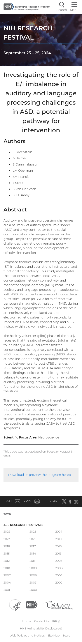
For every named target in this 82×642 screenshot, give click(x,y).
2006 (33, 575)
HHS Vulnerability (41, 628)
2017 (33, 546)
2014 (33, 553)
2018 (6, 546)
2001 (6, 589)
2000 (33, 589)
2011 (32, 560)
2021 (33, 539)
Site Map (53, 635)
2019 (58, 539)
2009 (33, 568)
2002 (58, 582)
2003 (33, 582)
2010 (6, 568)
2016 (58, 546)
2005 (58, 575)
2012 (6, 560)
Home (26, 621)
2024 (58, 531)
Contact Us (41, 621)
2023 (6, 539)
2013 (58, 553)
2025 (33, 531)
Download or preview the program (39, 475)
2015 (6, 553)
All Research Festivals (23, 525)
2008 (59, 568)
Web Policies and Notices (27, 635)
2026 (7, 514)
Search (67, 635)
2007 (7, 575)
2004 (7, 582)
